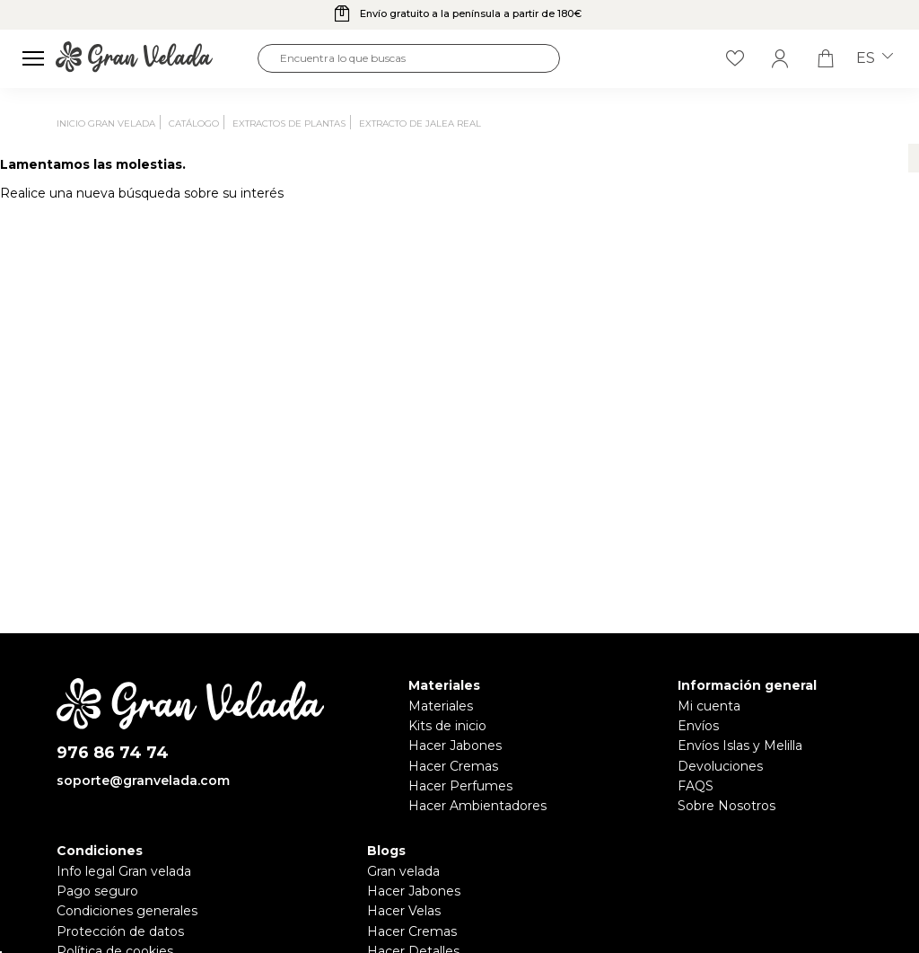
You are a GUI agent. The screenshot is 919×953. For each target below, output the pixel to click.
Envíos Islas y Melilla (740, 745)
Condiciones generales (127, 911)
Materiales (440, 706)
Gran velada (403, 871)
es (874, 58)
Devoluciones (720, 766)
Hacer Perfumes (460, 786)
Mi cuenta (709, 706)
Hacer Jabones (455, 745)
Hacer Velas (404, 911)
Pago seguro (97, 891)
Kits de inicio (447, 726)
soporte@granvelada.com (143, 780)
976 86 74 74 (113, 753)
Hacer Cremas (453, 766)
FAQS (695, 786)
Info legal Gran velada (124, 871)
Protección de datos (120, 931)
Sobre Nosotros (726, 806)
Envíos (698, 726)
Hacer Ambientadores (477, 806)
